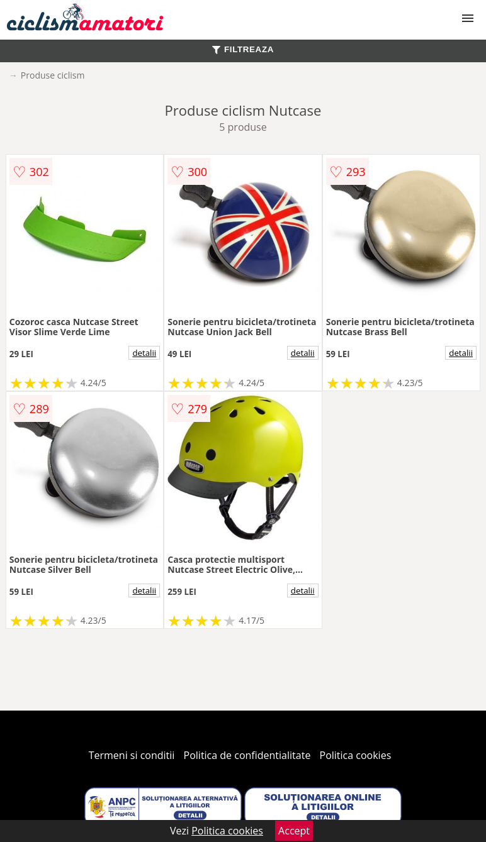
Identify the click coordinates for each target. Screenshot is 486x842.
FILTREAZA (243, 49)
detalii (144, 352)
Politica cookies (356, 755)
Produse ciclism (53, 75)
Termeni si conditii (132, 755)
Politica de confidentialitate (247, 755)
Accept (294, 831)
